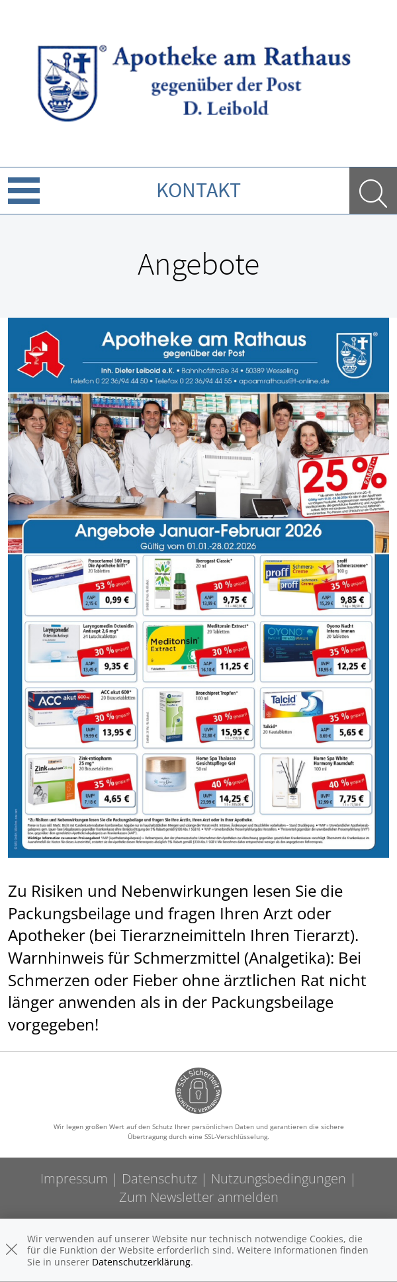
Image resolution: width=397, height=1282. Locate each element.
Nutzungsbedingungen (278, 1178)
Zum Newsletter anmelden (199, 1197)
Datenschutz (159, 1178)
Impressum (74, 1178)
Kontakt (198, 190)
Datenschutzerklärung (141, 1262)
